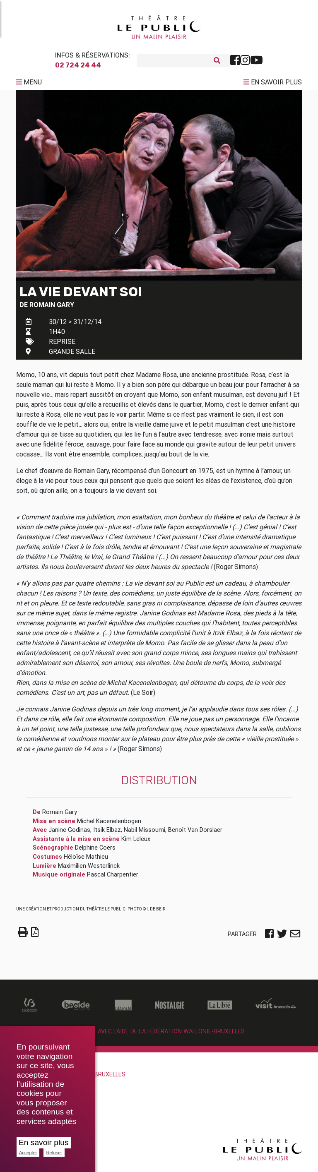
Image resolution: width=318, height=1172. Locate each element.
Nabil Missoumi (144, 833)
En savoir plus (44, 1142)
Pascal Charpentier (112, 877)
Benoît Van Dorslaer (195, 833)
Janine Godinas (69, 833)
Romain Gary (51, 308)
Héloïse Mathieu (86, 860)
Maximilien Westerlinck (89, 869)
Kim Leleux (135, 842)
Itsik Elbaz (107, 833)
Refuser (54, 1152)
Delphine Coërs (95, 851)
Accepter (28, 1152)
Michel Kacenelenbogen (109, 824)
